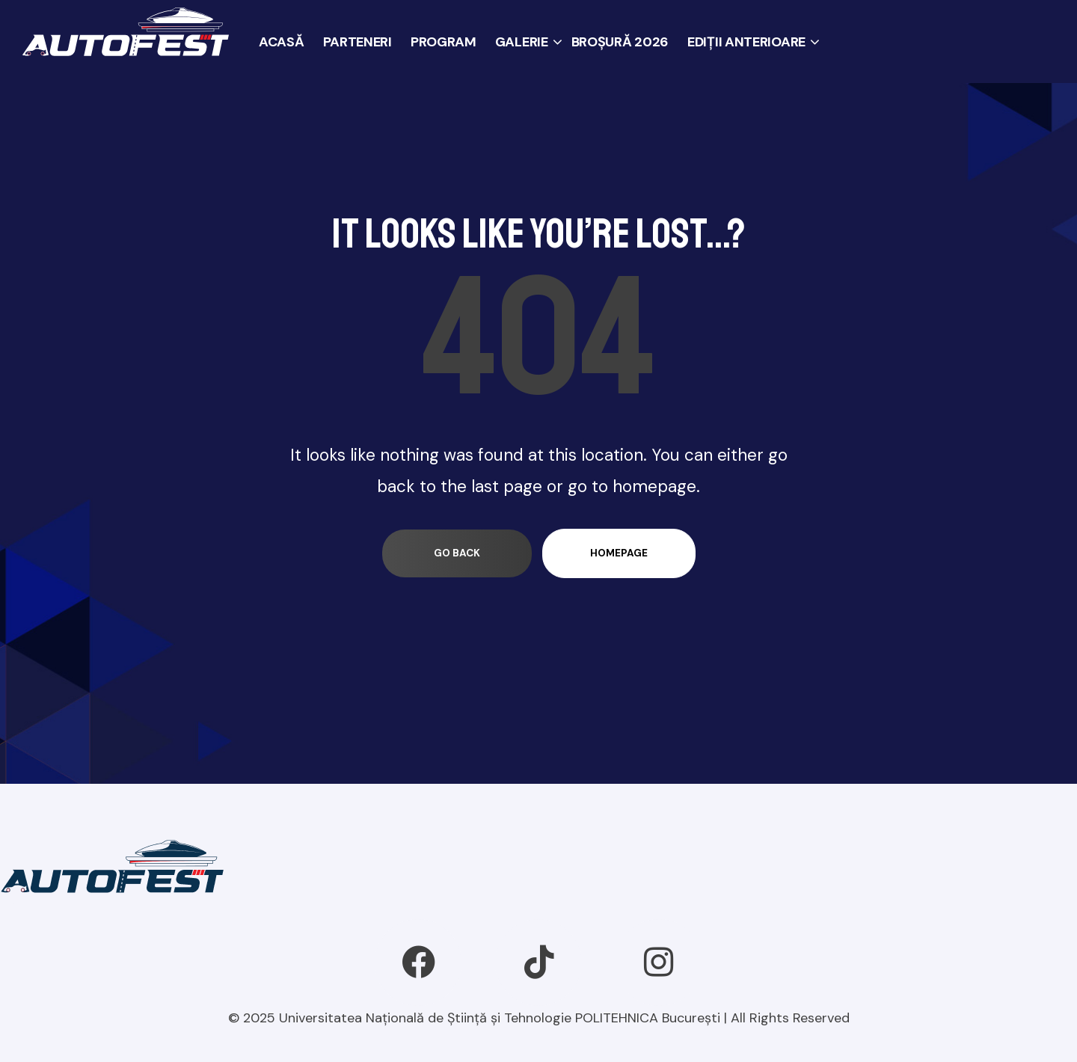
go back (457, 553)
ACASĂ (281, 42)
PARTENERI (357, 42)
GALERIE (521, 42)
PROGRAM (443, 42)
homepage (619, 553)
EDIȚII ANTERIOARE (746, 42)
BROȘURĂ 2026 (620, 42)
